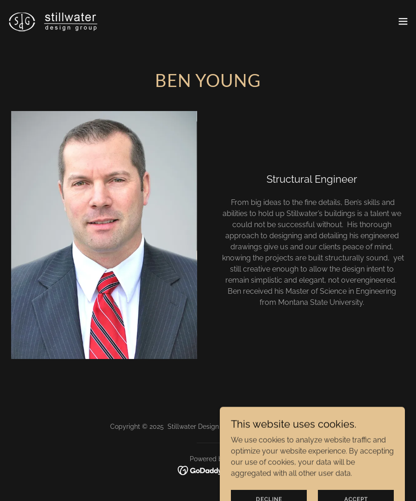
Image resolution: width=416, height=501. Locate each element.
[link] (53, 21)
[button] (403, 21)
